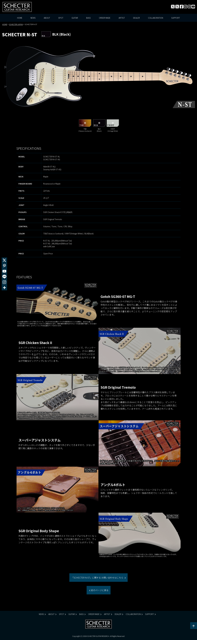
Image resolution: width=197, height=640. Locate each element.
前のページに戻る (99, 590)
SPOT (60, 17)
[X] (4, 260)
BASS (88, 17)
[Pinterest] (4, 265)
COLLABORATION (155, 17)
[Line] (4, 276)
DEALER (136, 17)
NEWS (33, 17)
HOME (19, 17)
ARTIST (122, 17)
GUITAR (75, 17)
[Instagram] (4, 282)
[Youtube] (4, 271)
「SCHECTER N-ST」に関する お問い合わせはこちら (97, 577)
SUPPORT (175, 17)
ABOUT (47, 17)
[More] (4, 287)
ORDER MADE (104, 17)
